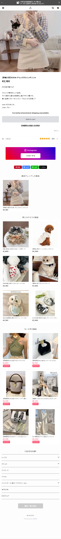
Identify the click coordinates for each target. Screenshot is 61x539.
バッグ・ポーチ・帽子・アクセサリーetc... (15, 483)
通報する (56, 131)
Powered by (30, 519)
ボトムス (4, 464)
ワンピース (5, 470)
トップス (4, 457)
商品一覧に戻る (31, 506)
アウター (4, 477)
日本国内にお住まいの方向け (30, 125)
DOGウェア (5, 496)
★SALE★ (5, 489)
